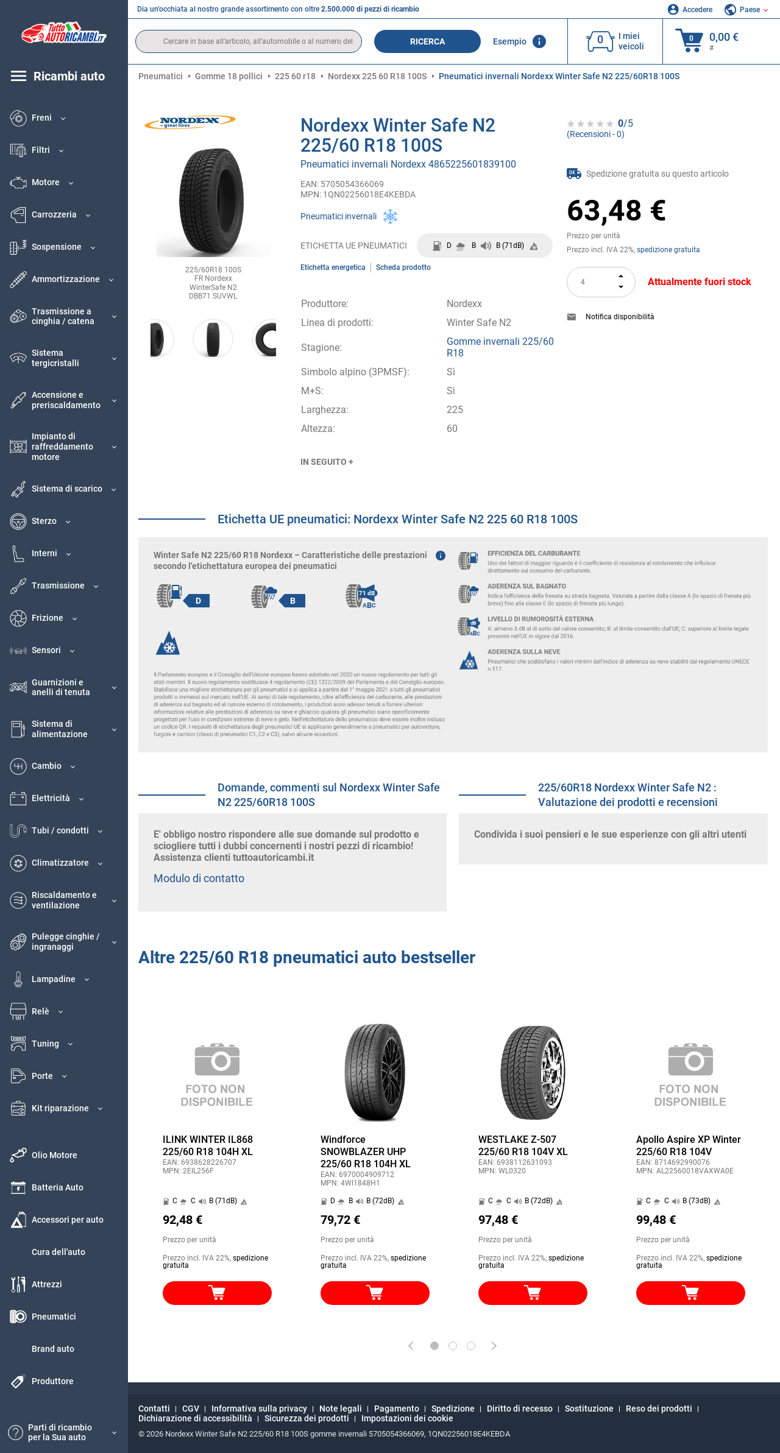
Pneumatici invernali (338, 216)
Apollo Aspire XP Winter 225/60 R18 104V (688, 1146)
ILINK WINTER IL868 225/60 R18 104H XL (208, 1146)
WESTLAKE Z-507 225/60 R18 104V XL (523, 1146)
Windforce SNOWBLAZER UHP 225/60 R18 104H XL (366, 1152)
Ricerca (427, 41)
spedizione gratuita (668, 250)
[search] (248, 41)
